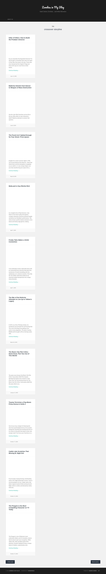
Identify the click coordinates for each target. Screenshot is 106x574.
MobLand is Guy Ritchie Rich (19, 186)
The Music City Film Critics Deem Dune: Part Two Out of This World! (19, 353)
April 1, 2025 (13, 288)
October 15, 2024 (14, 553)
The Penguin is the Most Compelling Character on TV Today (19, 507)
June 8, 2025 (13, 125)
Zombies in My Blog (53, 7)
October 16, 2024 (14, 496)
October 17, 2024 (14, 441)
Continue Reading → (14, 70)
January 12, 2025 (14, 392)
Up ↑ (99, 570)
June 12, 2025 (13, 76)
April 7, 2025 (13, 230)
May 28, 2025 (13, 176)
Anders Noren (93, 570)
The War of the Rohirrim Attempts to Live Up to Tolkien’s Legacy (20, 299)
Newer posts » (95, 562)
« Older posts (10, 562)
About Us (10, 19)
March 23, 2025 (13, 342)
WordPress (31, 570)
